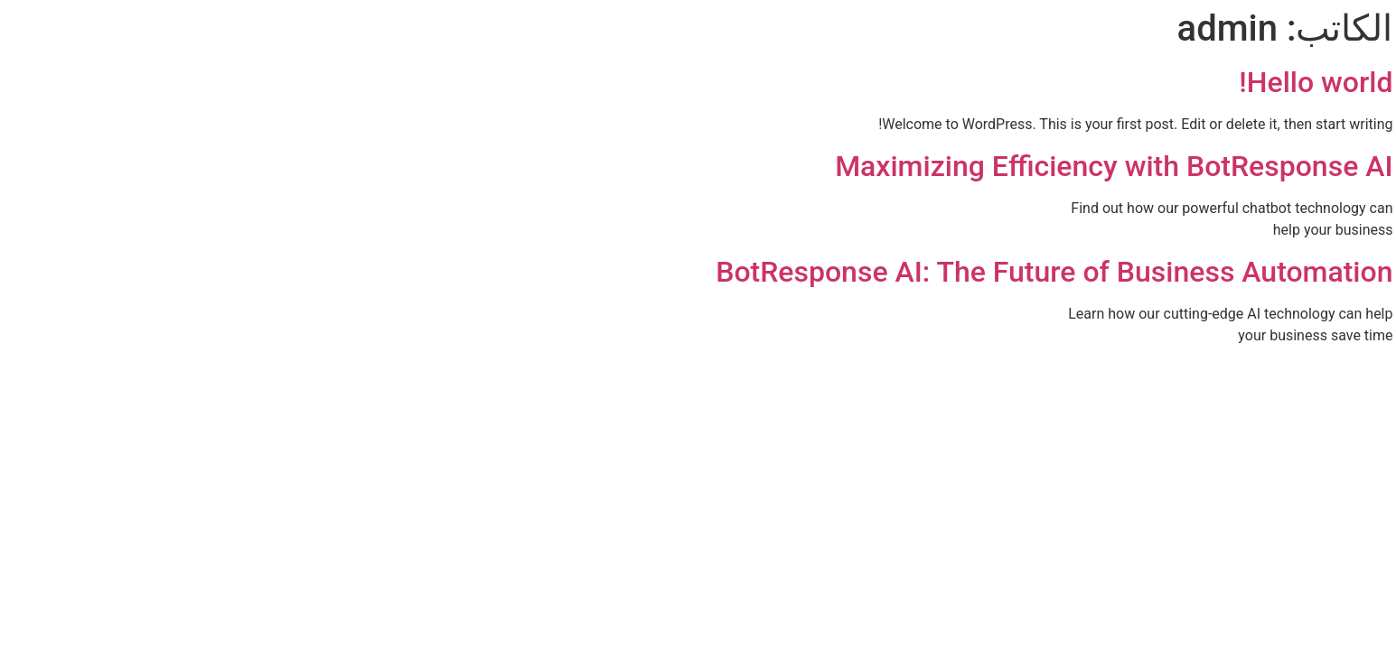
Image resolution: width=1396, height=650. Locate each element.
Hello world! (1136, 82)
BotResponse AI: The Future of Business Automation (874, 272)
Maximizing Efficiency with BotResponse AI (934, 166)
